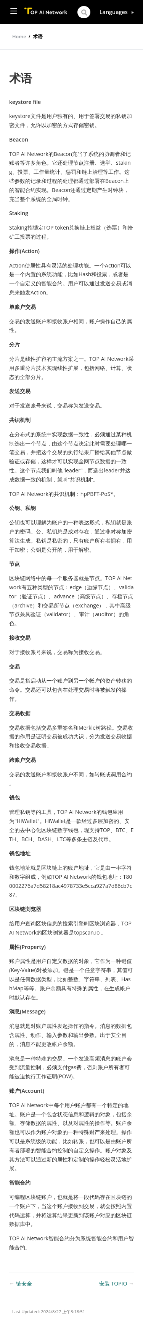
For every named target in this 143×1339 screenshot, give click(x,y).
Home (19, 36)
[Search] (83, 12)
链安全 (24, 1283)
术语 (38, 36)
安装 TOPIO (114, 1283)
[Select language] (117, 12)
